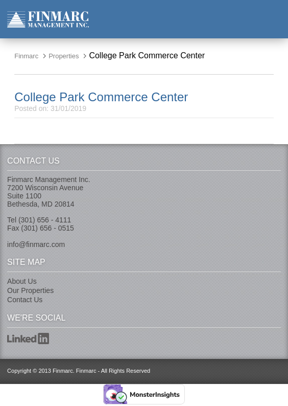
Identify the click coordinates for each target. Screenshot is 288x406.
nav (273, 19)
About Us (22, 281)
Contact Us (24, 300)
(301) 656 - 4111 (44, 220)
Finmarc (48, 19)
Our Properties (30, 290)
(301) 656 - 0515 (47, 228)
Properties (64, 56)
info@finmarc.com (36, 244)
